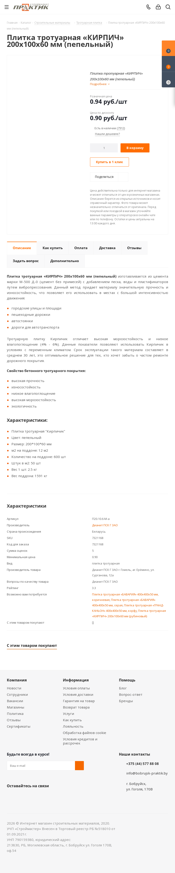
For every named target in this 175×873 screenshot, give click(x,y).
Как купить (72, 720)
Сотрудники (17, 694)
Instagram (34, 796)
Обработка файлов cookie (84, 732)
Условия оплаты (76, 688)
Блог (123, 688)
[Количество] (104, 148)
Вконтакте (11, 796)
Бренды (126, 700)
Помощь (127, 680)
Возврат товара (76, 707)
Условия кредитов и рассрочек (80, 741)
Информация (76, 680)
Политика (15, 713)
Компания (17, 680)
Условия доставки (78, 694)
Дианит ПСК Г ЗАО (105, 525)
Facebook (22, 796)
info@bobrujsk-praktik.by (147, 773)
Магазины (15, 707)
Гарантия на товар (79, 700)
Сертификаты (18, 726)
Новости (14, 688)
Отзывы (14, 720)
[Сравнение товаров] (168, 79)
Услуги (68, 713)
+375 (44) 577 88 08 (142, 763)
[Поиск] (168, 7)
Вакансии (15, 700)
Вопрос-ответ (130, 694)
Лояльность (73, 726)
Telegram (45, 796)
